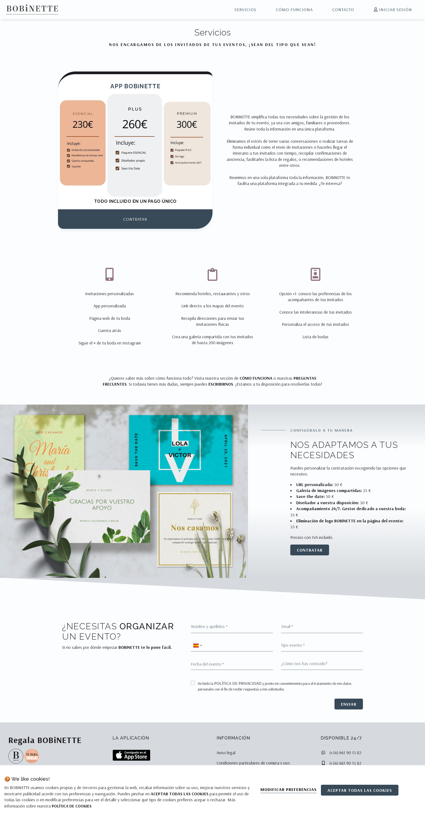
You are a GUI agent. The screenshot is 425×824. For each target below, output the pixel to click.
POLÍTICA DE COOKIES (72, 806)
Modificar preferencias (288, 789)
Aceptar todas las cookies (359, 790)
